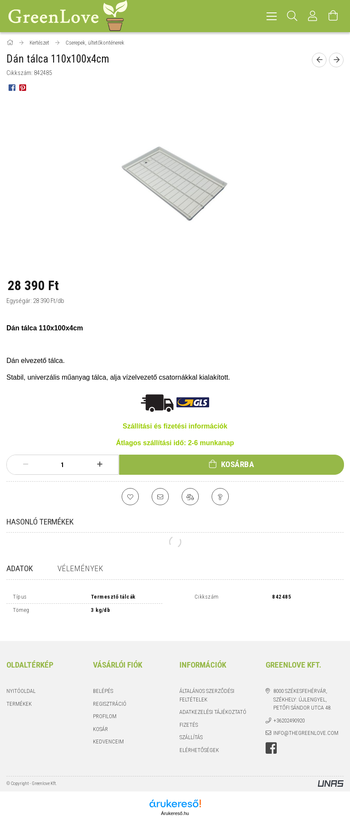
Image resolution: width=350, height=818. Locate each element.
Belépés (103, 683)
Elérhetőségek (199, 742)
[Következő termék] (336, 60)
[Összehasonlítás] (190, 496)
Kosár (100, 721)
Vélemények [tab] (80, 568)
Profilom (105, 709)
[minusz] (25, 464)
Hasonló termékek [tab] (40, 522)
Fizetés (188, 717)
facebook (271, 740)
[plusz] (100, 464)
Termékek (19, 696)
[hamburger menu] (271, 16)
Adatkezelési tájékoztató (212, 704)
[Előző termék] (319, 60)
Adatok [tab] (19, 568)
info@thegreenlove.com (305, 725)
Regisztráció (109, 696)
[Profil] (312, 16)
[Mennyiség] (62, 464)
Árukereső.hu (175, 806)
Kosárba (237, 464)
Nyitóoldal (21, 683)
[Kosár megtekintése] (333, 16)
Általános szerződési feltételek (206, 687)
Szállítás (191, 730)
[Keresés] (292, 16)
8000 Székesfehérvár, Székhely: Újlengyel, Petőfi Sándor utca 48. (302, 692)
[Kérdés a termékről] (220, 496)
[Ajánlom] (160, 496)
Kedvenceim (108, 734)
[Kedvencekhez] (130, 496)
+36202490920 (289, 713)
